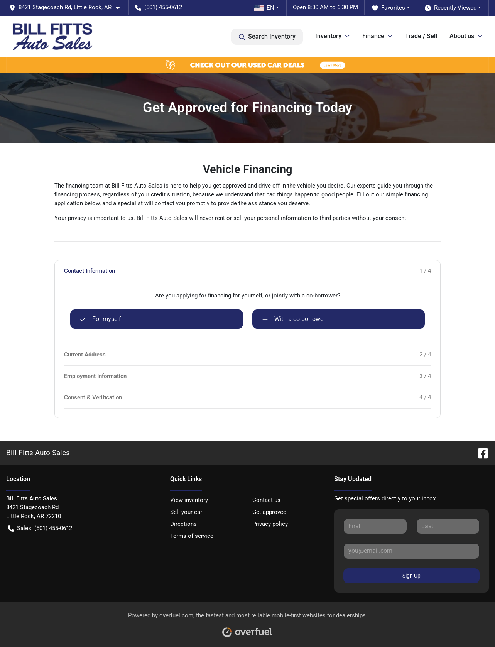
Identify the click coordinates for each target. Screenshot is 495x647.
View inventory (189, 500)
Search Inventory (267, 36)
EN (264, 7)
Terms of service (191, 535)
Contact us (266, 500)
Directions (183, 523)
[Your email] (411, 551)
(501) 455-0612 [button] (158, 7)
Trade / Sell (421, 36)
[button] (67, 7)
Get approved (269, 511)
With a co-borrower (293, 319)
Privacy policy (270, 523)
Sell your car (186, 511)
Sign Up (411, 576)
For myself (100, 319)
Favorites (388, 7)
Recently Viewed (450, 7)
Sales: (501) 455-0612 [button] (40, 528)
